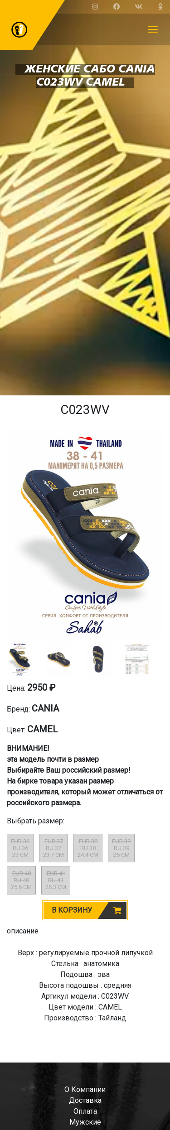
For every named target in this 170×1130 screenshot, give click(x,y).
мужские (85, 1122)
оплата (85, 1111)
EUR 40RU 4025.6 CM (21, 880)
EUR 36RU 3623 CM (20, 848)
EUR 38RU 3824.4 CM (88, 848)
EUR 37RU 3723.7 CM (53, 848)
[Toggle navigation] (152, 29)
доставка (85, 1100)
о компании (85, 1089)
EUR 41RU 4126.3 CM (55, 880)
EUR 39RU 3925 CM (121, 848)
